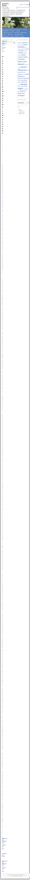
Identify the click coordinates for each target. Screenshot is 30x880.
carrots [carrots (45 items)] (22, 49)
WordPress (16, 875)
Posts (21, 4)
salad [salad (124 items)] (20, 88)
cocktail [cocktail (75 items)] (20, 53)
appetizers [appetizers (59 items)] (25, 42)
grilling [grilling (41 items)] (21, 72)
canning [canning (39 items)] (19, 49)
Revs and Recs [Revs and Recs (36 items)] (21, 86)
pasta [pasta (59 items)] (25, 80)
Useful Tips (10, 34)
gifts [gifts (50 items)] (19, 72)
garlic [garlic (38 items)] (28, 70)
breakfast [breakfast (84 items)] (21, 47)
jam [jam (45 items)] (24, 76)
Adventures (6, 30)
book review (6, 36)
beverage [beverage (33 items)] (21, 44)
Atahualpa (20, 875)
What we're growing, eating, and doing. (12, 29)
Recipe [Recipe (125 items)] (24, 84)
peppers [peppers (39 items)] (19, 82)
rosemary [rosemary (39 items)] (26, 86)
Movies (11, 36)
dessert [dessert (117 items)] (21, 64)
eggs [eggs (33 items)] (25, 64)
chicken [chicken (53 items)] (27, 49)
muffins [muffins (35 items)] (19, 80)
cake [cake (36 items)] (26, 47)
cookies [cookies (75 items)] (23, 55)
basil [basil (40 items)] (19, 44)
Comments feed (22, 112)
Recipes (25, 29)
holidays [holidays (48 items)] (20, 74)
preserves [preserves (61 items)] (24, 82)
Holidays (17, 36)
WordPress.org (21, 113)
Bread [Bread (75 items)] (25, 45)
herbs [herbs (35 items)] (24, 72)
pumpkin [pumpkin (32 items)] (19, 84)
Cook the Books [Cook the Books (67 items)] (23, 57)
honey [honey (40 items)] (23, 74)
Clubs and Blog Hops (8, 32)
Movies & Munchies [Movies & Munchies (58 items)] (23, 78)
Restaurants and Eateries (20, 32)
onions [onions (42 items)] (22, 80)
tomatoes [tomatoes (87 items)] (21, 95)
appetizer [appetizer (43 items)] (20, 42)
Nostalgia (12, 30)
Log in (20, 109)
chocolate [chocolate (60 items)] (21, 50)
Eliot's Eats (5, 5)
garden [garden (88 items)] (24, 70)
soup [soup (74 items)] (21, 91)
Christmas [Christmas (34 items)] (25, 50)
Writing (22, 36)
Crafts (4, 34)
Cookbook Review (18, 34)
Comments (27, 4)
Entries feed (21, 110)
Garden (18, 30)
